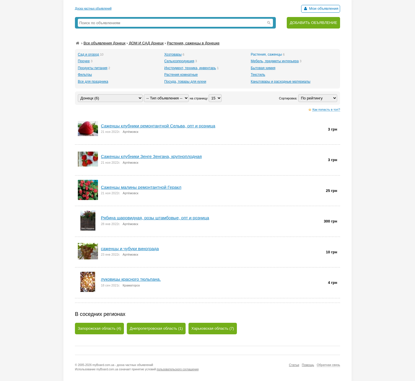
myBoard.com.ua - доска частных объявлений (123, 365)
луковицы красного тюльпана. (131, 279)
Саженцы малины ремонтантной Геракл (141, 187)
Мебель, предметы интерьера (275, 61)
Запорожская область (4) (99, 328)
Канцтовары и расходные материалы (280, 82)
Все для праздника (93, 82)
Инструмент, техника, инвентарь (190, 68)
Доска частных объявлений (93, 8)
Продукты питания (92, 68)
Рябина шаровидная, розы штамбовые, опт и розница (155, 217)
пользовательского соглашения (178, 369)
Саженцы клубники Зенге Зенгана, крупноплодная (151, 156)
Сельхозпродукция (179, 61)
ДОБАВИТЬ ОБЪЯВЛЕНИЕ (313, 22)
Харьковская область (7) (212, 328)
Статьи (294, 365)
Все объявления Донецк (105, 43)
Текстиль (258, 75)
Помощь (308, 365)
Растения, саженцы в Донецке (193, 43)
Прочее (84, 61)
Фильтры (85, 75)
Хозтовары (173, 54)
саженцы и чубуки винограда (130, 248)
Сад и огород (88, 54)
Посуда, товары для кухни (185, 82)
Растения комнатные (181, 75)
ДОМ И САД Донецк (146, 43)
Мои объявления (320, 8)
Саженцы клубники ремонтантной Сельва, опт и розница (158, 125)
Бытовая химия (263, 68)
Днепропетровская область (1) (156, 328)
